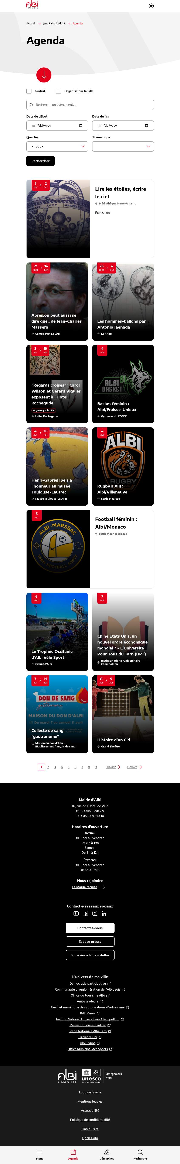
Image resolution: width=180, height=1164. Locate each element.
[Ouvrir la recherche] (140, 1155)
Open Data (90, 1138)
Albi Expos (87, 1043)
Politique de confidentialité (90, 1120)
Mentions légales (90, 1101)
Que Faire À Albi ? (54, 23)
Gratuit (40, 91)
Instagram (94, 913)
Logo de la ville (90, 1092)
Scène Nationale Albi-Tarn (88, 1031)
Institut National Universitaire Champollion (87, 1019)
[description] (90, 105)
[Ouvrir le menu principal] (40, 1155)
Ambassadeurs (87, 1001)
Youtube (76, 913)
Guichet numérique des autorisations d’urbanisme (88, 1007)
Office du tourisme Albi (88, 995)
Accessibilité (90, 1111)
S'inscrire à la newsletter (90, 955)
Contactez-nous (151, 6)
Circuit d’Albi (87, 1037)
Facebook (85, 913)
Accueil (30, 23)
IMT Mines (87, 1013)
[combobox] (57, 147)
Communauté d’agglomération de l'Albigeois (87, 989)
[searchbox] (99, 147)
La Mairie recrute (84, 887)
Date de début (36, 116)
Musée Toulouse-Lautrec (87, 1025)
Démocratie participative (87, 983)
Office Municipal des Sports (88, 1049)
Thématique (101, 137)
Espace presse (90, 942)
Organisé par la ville (79, 91)
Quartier (32, 137)
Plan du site (90, 1129)
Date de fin (100, 116)
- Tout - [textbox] (37, 146)
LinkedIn (104, 913)
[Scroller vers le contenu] (44, 75)
